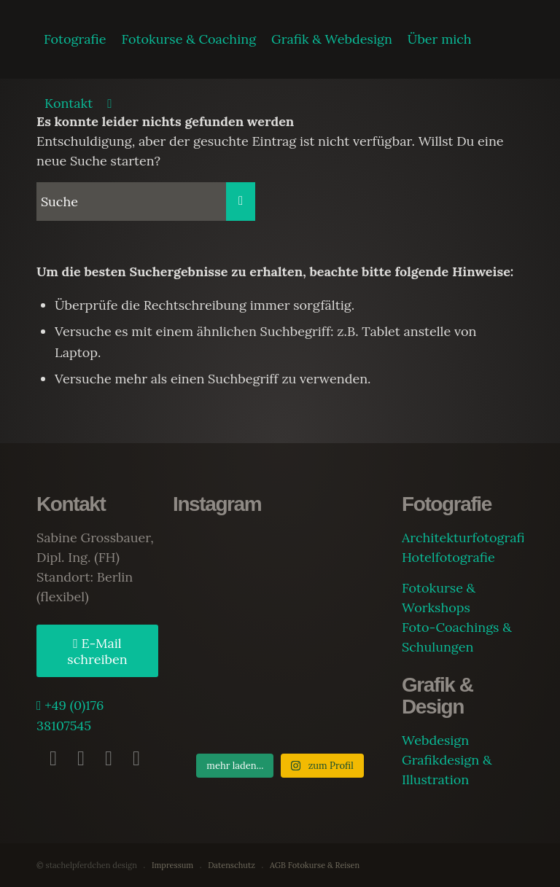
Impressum (172, 865)
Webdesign (435, 740)
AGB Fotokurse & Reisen (314, 865)
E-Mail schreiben (97, 651)
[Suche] (109, 103)
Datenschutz (231, 865)
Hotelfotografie (448, 557)
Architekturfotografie (467, 537)
